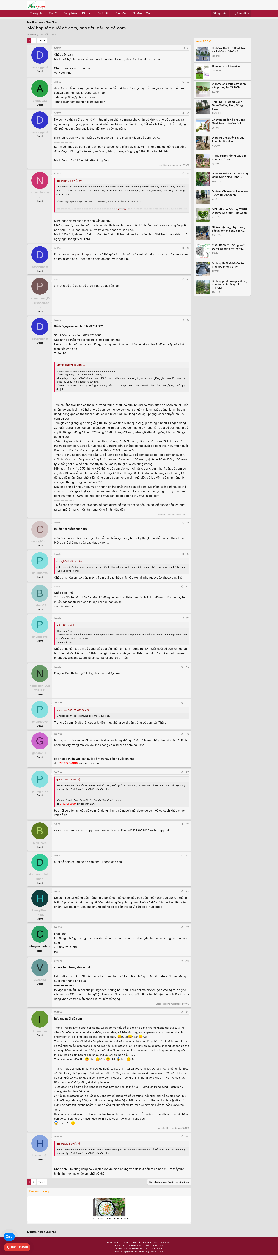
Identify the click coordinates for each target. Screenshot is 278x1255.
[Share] (183, 48)
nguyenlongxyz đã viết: (69, 364)
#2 (188, 81)
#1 (188, 48)
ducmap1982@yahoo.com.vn (75, 97)
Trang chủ (36, 13)
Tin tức (53, 13)
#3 (188, 113)
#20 (187, 961)
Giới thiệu (104, 13)
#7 (188, 319)
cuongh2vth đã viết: (67, 561)
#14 (187, 734)
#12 (187, 666)
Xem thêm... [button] (121, 209)
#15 (187, 772)
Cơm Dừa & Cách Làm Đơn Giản (109, 1218)
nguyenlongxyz (82, 254)
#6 (188, 279)
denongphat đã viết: (67, 180)
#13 (187, 702)
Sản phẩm (70, 13)
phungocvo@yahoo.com (159, 577)
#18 (187, 891)
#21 (187, 1012)
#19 (187, 927)
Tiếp (40, 40)
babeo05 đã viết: (65, 625)
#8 (188, 522)
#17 (187, 855)
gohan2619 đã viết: (66, 779)
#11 (187, 617)
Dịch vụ (87, 13)
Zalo (9, 1236)
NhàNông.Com (142, 13)
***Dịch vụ (204, 41)
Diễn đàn (121, 13)
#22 (187, 1136)
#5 (188, 248)
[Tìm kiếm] (240, 13)
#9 (188, 554)
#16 (187, 824)
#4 (188, 173)
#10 (187, 586)
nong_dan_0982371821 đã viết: (73, 710)
